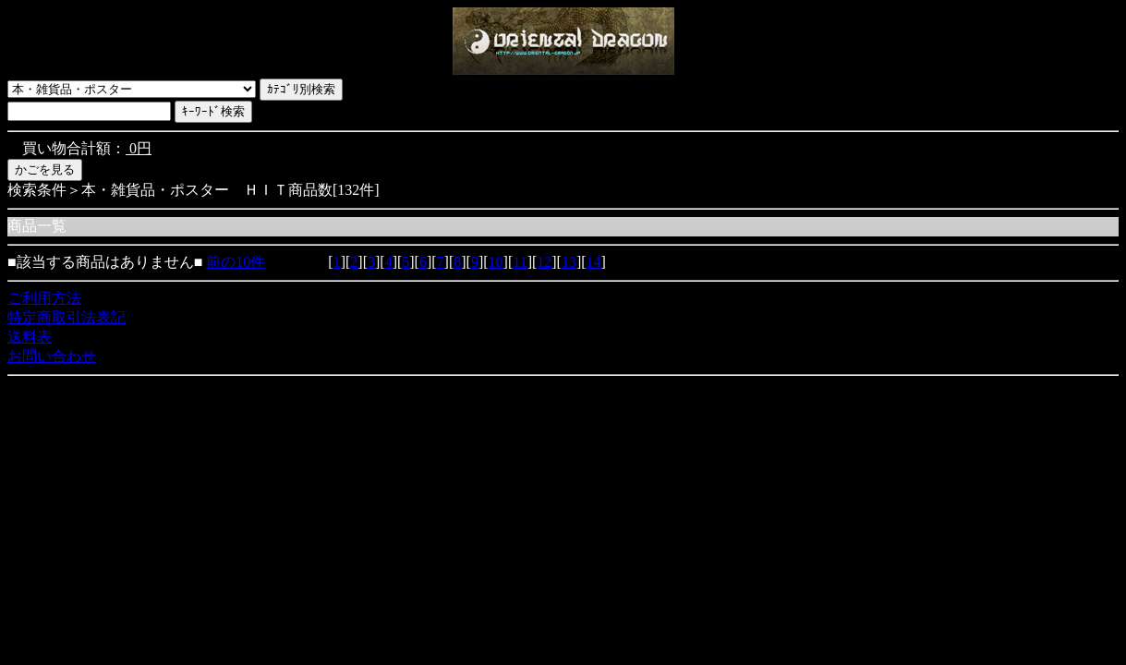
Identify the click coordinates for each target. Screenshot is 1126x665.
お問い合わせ (51, 356)
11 (520, 262)
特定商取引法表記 (66, 317)
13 (569, 262)
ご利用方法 (44, 298)
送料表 (29, 337)
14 (594, 262)
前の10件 (235, 262)
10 (496, 262)
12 (544, 262)
